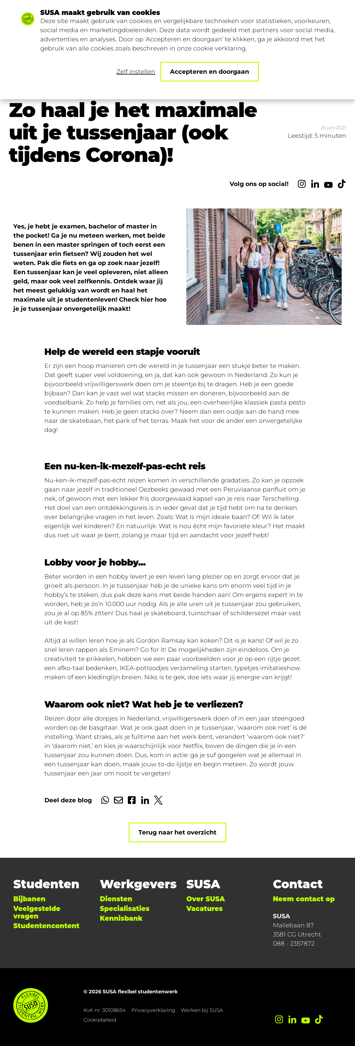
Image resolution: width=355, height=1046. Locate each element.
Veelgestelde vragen (36, 912)
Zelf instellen (135, 71)
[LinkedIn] (315, 183)
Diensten (116, 899)
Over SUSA (205, 899)
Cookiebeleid (99, 1020)
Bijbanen (29, 899)
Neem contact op (304, 899)
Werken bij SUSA (202, 1010)
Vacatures (204, 909)
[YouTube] (328, 183)
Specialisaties (124, 909)
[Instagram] (301, 183)
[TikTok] (341, 183)
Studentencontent (46, 926)
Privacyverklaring (153, 1010)
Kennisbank (121, 918)
